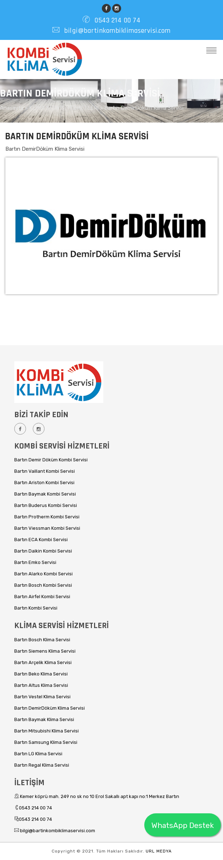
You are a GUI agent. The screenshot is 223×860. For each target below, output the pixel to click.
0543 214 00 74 (117, 20)
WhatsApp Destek (182, 825)
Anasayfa (12, 108)
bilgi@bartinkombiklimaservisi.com (116, 30)
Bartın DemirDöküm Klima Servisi (143, 108)
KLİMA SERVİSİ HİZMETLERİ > (66, 108)
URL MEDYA (159, 851)
